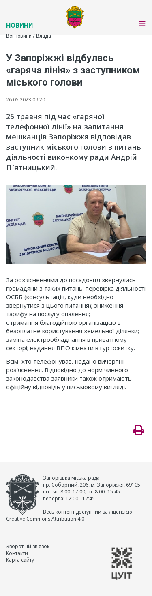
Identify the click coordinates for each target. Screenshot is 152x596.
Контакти (17, 553)
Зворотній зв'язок (27, 546)
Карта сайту (20, 559)
